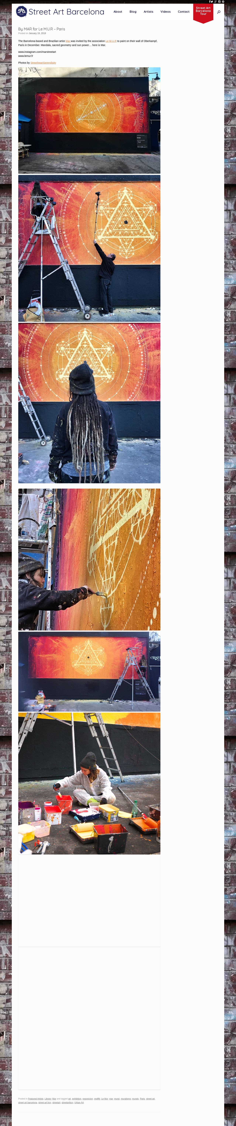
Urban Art (79, 1102)
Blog (133, 11)
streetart (56, 1102)
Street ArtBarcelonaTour (203, 11)
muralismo (126, 1098)
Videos (166, 11)
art (69, 1098)
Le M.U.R (111, 41)
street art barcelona (27, 1102)
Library (48, 1098)
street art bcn (44, 1102)
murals (135, 1098)
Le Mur (104, 1098)
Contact (184, 11)
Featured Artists (35, 1098)
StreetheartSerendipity (43, 62)
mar (111, 1098)
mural (117, 1098)
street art (150, 1098)
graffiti (97, 1098)
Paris (142, 1098)
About (118, 11)
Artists (148, 11)
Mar (68, 41)
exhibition (76, 1098)
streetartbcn (67, 1102)
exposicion (88, 1098)
